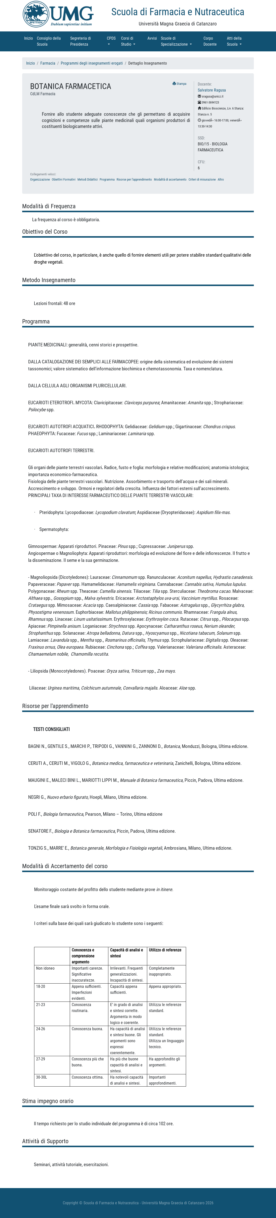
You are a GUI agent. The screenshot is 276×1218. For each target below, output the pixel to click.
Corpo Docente (214, 41)
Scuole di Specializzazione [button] (181, 41)
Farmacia (47, 63)
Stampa (179, 84)
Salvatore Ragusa (212, 90)
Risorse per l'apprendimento (134, 179)
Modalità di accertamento (170, 179)
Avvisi (153, 38)
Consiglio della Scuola (49, 41)
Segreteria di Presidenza (86, 41)
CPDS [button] (113, 38)
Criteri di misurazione (202, 179)
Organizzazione (40, 179)
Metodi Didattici (87, 179)
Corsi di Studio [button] (133, 41)
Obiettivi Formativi (63, 179)
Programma (107, 179)
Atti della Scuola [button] (240, 41)
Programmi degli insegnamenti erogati (92, 63)
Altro (221, 179)
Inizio (29, 38)
